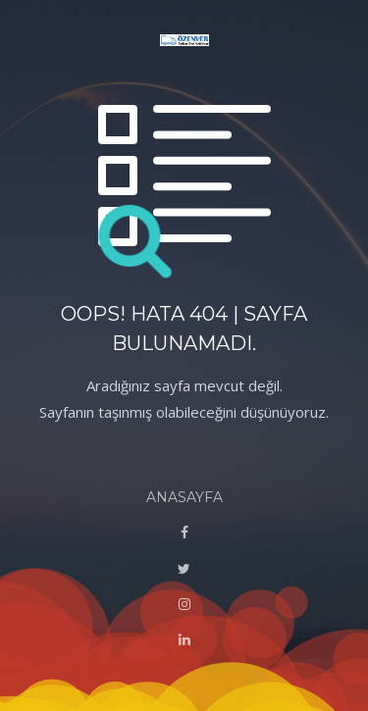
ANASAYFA (184, 497)
